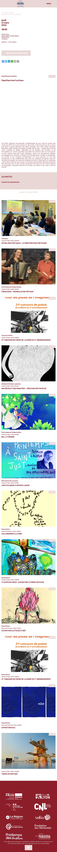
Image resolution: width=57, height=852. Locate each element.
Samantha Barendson (10, 130)
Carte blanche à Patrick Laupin (15, 433)
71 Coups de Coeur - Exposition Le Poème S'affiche (22, 530)
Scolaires (4, 186)
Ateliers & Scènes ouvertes (11, 332)
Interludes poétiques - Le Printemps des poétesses (24, 191)
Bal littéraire (7, 385)
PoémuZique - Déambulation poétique (17, 240)
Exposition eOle (8, 675)
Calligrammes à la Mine (11, 482)
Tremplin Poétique (9, 722)
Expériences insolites (9, 76)
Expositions (5, 477)
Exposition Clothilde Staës (13, 579)
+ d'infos (4, 39)
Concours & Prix (7, 283)
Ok (28, 847)
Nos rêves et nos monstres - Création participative (23, 336)
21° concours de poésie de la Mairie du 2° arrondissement (26, 288)
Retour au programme (16, 53)
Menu (48, 3)
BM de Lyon (5, 34)
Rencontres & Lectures (9, 429)
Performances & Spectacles (11, 235)
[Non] (55, 846)
